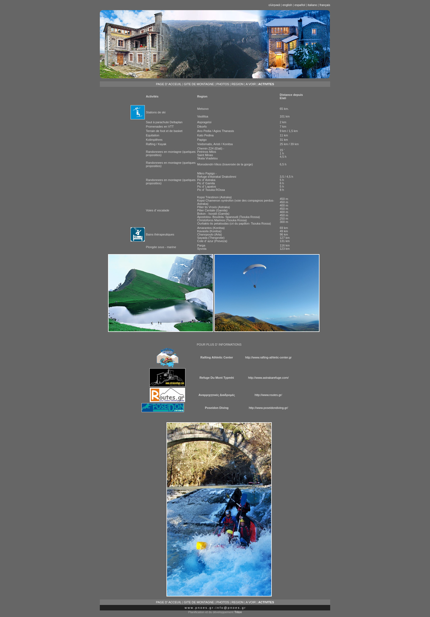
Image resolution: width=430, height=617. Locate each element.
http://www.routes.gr (268, 395)
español (300, 5)
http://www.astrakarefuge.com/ (268, 377)
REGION (237, 84)
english (287, 5)
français (324, 5)
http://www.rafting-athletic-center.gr (268, 357)
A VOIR (251, 84)
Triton (238, 612)
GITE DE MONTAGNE (199, 84)
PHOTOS (222, 84)
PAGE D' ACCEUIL (169, 84)
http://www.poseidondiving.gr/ (268, 407)
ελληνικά (275, 5)
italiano (312, 5)
